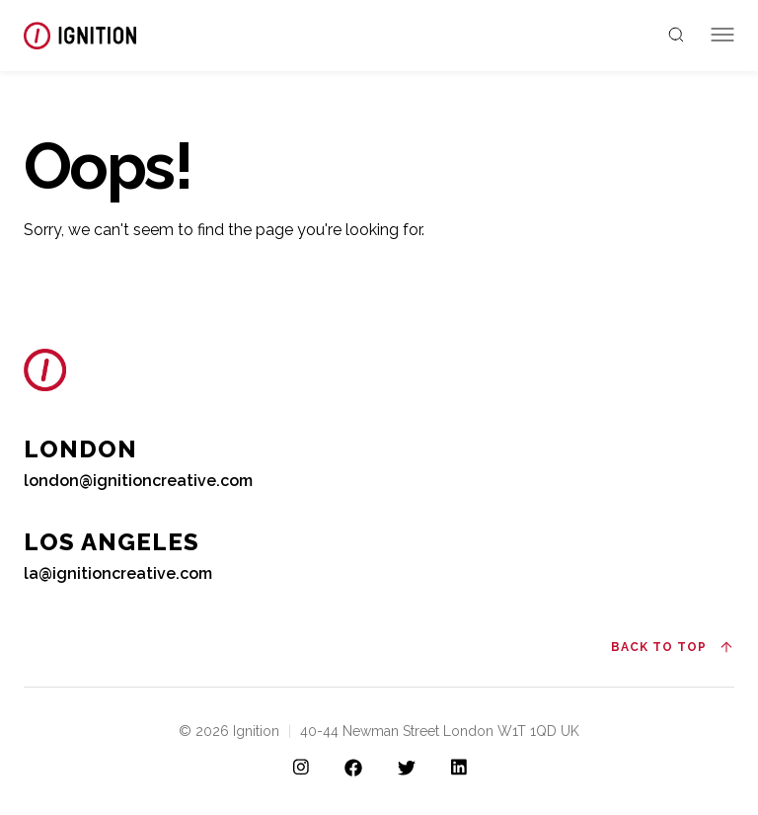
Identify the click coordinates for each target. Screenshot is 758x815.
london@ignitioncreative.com (138, 480)
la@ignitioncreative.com (118, 573)
